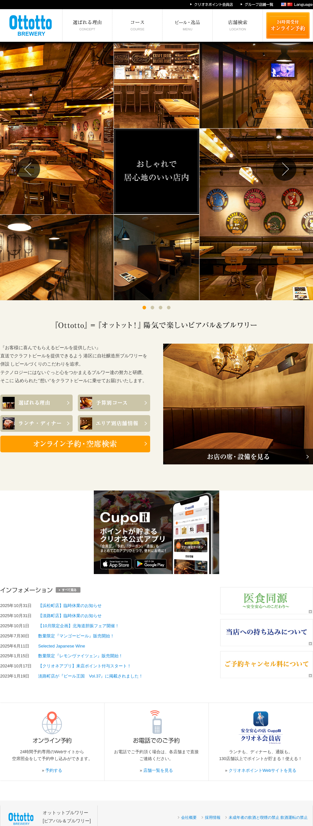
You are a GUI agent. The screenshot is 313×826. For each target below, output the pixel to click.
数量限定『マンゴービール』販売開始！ (76, 635)
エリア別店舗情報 (238, 25)
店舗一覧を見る (158, 770)
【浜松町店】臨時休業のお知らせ (70, 605)
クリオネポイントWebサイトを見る (263, 770)
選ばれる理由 (87, 25)
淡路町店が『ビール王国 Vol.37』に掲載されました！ (90, 676)
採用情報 (213, 817)
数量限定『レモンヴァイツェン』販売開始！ (80, 655)
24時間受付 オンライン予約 (288, 25)
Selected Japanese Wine (61, 646)
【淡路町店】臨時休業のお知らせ (70, 615)
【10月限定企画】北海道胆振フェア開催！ (78, 625)
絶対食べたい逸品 (188, 25)
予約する (53, 770)
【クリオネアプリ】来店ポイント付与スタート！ (84, 665)
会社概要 (189, 817)
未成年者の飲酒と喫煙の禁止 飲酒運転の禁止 (268, 817)
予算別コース (137, 25)
